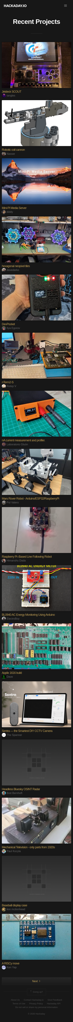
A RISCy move (10, 963)
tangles (8, 95)
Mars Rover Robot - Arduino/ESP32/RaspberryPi (30, 498)
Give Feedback (55, 1000)
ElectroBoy (10, 618)
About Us (15, 1000)
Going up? (36, 992)
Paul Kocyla (11, 851)
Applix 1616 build (12, 672)
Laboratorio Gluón (15, 444)
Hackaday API (54, 1003)
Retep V (9, 386)
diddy (7, 211)
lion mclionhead (13, 909)
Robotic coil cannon (13, 149)
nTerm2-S (7, 382)
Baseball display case (14, 905)
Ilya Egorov (11, 328)
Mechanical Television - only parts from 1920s (28, 847)
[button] (65, 5)
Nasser (8, 153)
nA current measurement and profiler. (23, 440)
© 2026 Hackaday (36, 1013)
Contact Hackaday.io (34, 1000)
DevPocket (8, 324)
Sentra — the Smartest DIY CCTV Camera (27, 731)
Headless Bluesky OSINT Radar (21, 789)
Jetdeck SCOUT (11, 91)
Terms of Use (18, 1003)
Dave (7, 676)
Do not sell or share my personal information (36, 1007)
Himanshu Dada (14, 560)
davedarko (10, 270)
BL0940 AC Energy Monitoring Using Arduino (28, 614)
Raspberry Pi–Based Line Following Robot (27, 556)
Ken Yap (9, 967)
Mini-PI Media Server (14, 208)
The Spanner (12, 735)
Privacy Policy (36, 1003)
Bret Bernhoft (12, 793)
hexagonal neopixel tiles (16, 266)
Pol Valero (10, 502)
